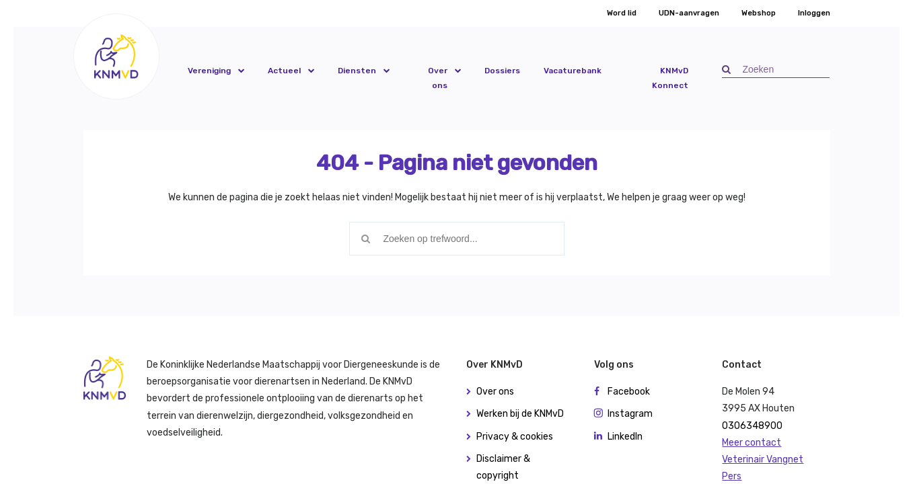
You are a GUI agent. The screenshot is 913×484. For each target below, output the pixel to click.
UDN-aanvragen (689, 13)
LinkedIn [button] (625, 436)
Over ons (437, 78)
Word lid (621, 13)
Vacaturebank (572, 70)
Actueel (284, 70)
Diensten (357, 70)
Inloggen (814, 13)
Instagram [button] (630, 413)
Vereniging (209, 70)
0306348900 (752, 426)
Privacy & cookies (514, 436)
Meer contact (751, 442)
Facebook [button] (629, 391)
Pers (731, 476)
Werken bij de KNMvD (520, 413)
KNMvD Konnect (670, 78)
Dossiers (502, 70)
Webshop (758, 13)
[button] (116, 56)
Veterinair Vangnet (762, 459)
